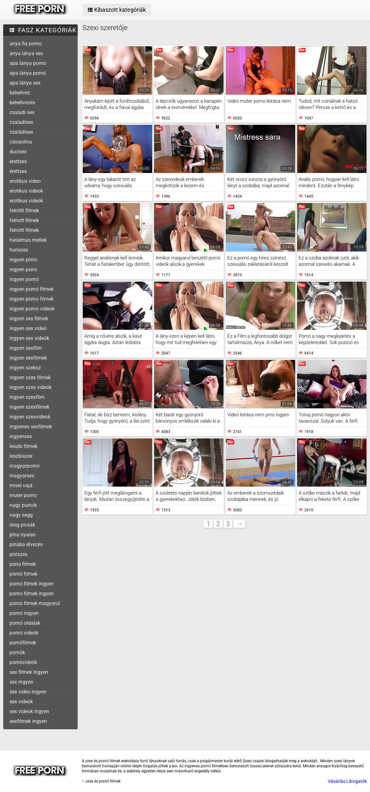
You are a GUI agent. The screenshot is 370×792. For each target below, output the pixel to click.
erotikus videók (26, 201)
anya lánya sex (26, 53)
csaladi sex (22, 112)
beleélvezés (22, 102)
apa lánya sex (25, 83)
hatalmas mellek (28, 240)
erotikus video (25, 181)
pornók (17, 652)
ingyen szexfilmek (29, 407)
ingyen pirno (23, 260)
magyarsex (22, 476)
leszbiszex (21, 456)
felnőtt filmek (24, 211)
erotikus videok (26, 191)
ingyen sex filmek (29, 319)
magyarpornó (25, 466)
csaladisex (21, 122)
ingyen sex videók (29, 338)
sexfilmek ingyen (28, 721)
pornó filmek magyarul (35, 603)
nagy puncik (23, 505)
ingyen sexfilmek (28, 358)
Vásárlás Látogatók (347, 781)
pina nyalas (23, 535)
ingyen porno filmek (32, 299)
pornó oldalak (25, 623)
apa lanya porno (28, 63)
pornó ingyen (24, 613)
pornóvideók (23, 662)
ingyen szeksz (25, 368)
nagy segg (21, 515)
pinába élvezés (26, 544)
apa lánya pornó (28, 73)
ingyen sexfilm (26, 348)
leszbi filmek (23, 446)
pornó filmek (23, 574)
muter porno (23, 495)
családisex (21, 132)
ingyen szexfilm (27, 397)
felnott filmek (24, 220)
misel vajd (21, 485)
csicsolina (21, 142)
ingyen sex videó (28, 328)
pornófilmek (23, 643)
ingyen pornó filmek (32, 289)
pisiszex (19, 554)
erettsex (18, 161)
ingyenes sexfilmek (31, 427)
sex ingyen (21, 682)
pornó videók (24, 633)
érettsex (18, 171)
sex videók (21, 702)
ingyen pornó (24, 279)
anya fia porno (26, 44)
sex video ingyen (28, 692)
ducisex (18, 152)
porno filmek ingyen (32, 594)
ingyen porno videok (32, 309)
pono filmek (23, 564)
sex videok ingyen (29, 711)
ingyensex (21, 436)
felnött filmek (24, 230)
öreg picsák (22, 525)
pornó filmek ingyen (32, 584)
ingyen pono (23, 269)
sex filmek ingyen (29, 672)
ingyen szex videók (31, 387)
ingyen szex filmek (30, 377)
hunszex (19, 250)
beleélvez (20, 93)
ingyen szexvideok (30, 417)
